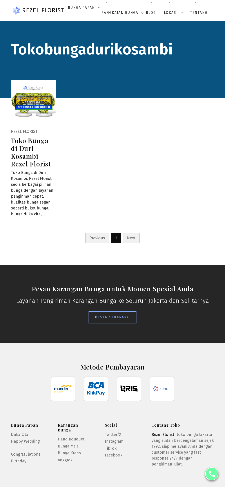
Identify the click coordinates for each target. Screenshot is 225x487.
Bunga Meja (68, 446)
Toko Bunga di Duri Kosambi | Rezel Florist (31, 152)
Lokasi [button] (174, 13)
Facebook (113, 455)
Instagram (114, 441)
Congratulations (25, 454)
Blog (151, 13)
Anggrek (65, 460)
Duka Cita (19, 434)
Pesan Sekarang (112, 317)
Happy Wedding (25, 441)
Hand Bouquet (71, 439)
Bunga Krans (69, 453)
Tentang (199, 13)
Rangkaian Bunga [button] (123, 13)
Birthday (18, 461)
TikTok (111, 448)
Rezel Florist (43, 10)
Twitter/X (113, 434)
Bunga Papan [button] (84, 7)
